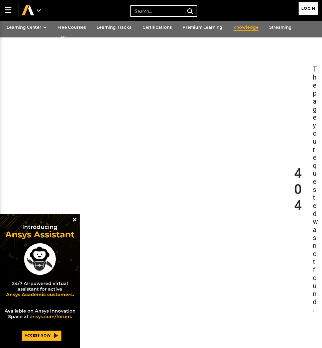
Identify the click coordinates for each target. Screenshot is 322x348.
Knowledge (245, 27)
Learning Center (27, 27)
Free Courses (72, 27)
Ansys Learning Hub (28, 49)
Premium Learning (202, 27)
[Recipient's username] (163, 11)
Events (63, 43)
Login (308, 8)
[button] (9, 10)
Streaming (280, 27)
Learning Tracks (114, 27)
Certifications (157, 27)
